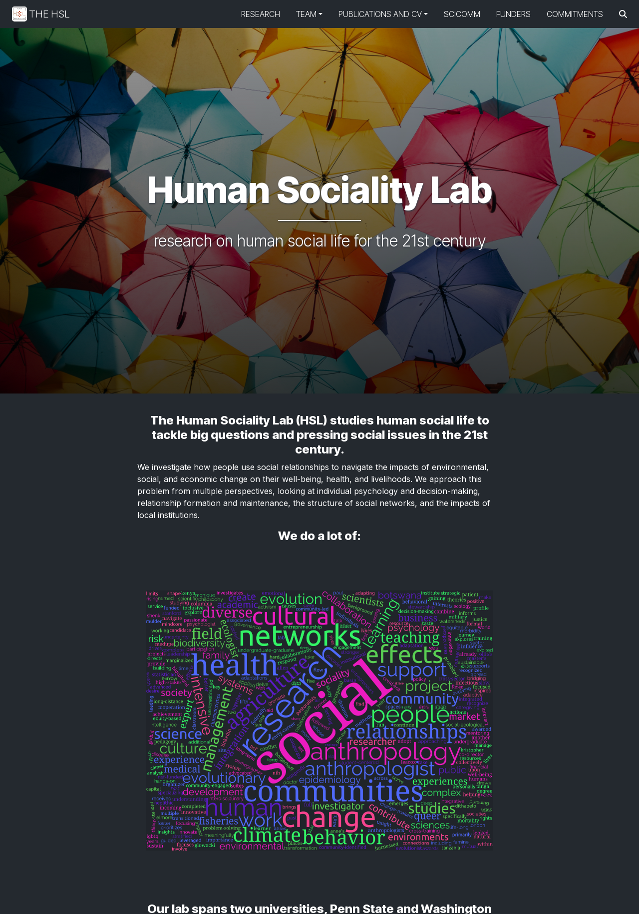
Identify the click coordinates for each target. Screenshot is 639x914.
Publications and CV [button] (380, 14)
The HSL (41, 14)
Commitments (575, 14)
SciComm (462, 14)
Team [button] (306, 14)
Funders (513, 14)
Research (260, 14)
